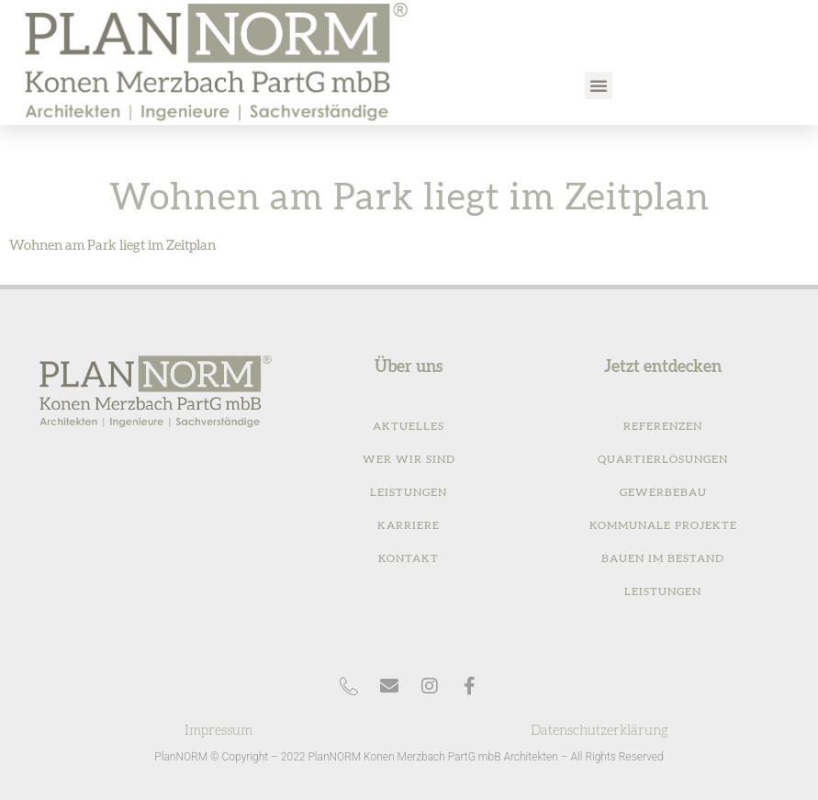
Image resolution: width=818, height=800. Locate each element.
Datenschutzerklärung (599, 731)
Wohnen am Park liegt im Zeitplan (112, 246)
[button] (598, 85)
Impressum (218, 731)
